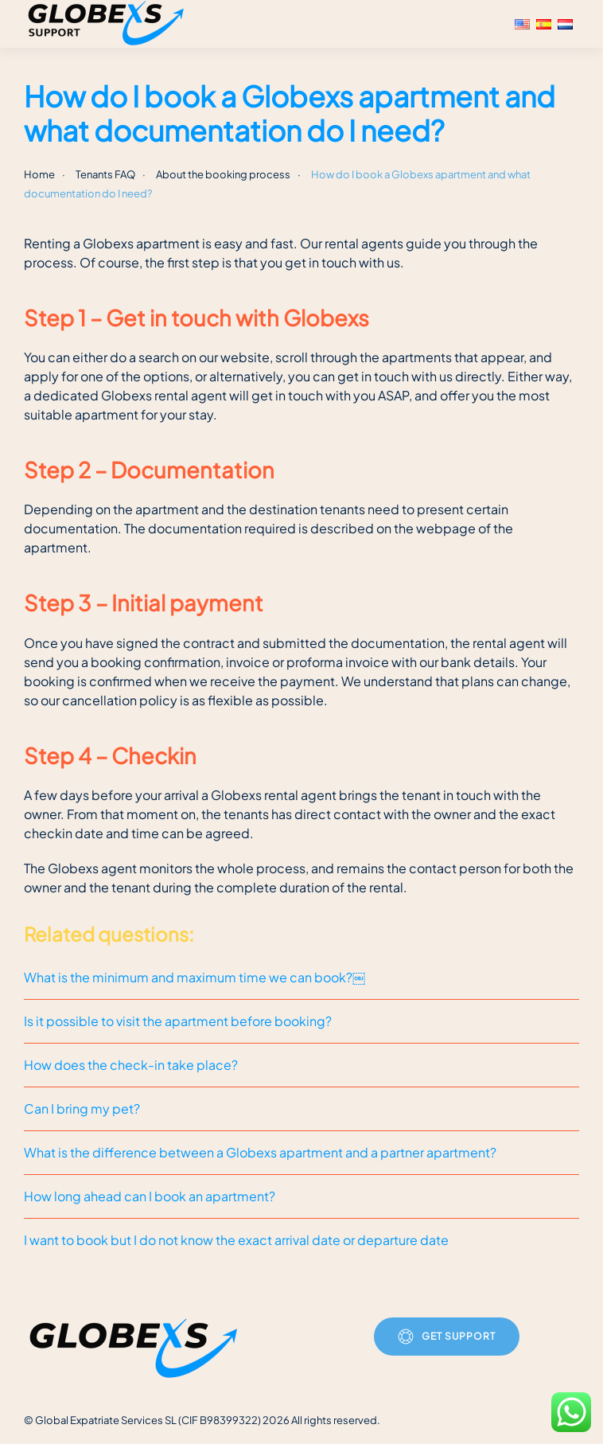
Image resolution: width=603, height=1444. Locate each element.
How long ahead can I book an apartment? (149, 1196)
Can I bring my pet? (82, 1108)
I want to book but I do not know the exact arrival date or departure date (236, 1239)
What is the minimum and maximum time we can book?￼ (194, 977)
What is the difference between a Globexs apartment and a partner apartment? (260, 1152)
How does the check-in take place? (131, 1064)
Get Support (447, 1336)
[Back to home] (108, 24)
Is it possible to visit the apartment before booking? (178, 1021)
